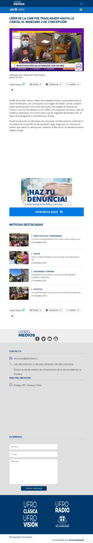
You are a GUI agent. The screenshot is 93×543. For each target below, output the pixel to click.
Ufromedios (26, 537)
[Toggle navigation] (81, 3)
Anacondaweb (76, 540)
